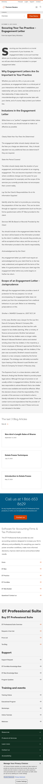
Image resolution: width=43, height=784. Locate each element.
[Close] (40, 763)
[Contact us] (38, 1)
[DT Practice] (21, 575)
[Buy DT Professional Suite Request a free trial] (21, 631)
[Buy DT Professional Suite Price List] (21, 638)
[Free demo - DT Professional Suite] (33, 16)
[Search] (40, 7)
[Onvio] (21, 562)
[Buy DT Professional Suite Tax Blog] (21, 644)
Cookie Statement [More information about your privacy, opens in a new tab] (9, 777)
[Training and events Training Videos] (21, 695)
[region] (21, 772)
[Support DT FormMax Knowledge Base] (21, 666)
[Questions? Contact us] (21, 595)
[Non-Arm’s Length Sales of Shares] (21, 438)
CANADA (4, 12)
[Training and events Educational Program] (21, 701)
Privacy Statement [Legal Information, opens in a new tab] (19, 777)
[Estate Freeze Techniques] (21, 459)
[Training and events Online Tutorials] (21, 715)
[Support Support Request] (21, 660)
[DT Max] (21, 569)
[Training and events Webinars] (21, 721)
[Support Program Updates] (21, 679)
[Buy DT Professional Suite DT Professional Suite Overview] (21, 624)
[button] (21, 732)
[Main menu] (37, 7)
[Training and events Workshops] (21, 708)
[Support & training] (32, 1)
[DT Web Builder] (21, 589)
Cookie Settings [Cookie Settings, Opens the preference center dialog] (21, 781)
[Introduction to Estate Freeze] (21, 480)
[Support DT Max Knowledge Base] (21, 673)
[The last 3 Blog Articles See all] (5, 424)
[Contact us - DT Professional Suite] (20, 517)
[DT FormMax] (21, 582)
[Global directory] (5, 1)
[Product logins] (26, 1)
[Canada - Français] (20, 1)
